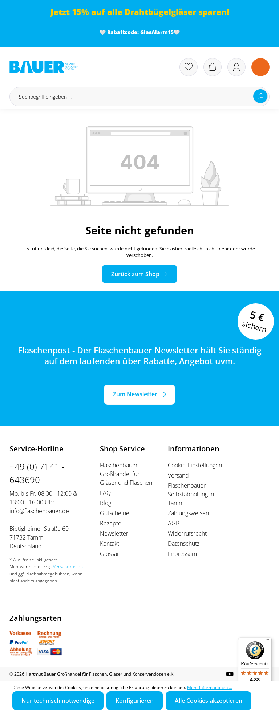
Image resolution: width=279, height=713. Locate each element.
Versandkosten (68, 567)
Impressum (182, 554)
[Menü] (260, 67)
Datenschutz (183, 544)
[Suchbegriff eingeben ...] (139, 96)
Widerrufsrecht (187, 533)
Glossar (109, 554)
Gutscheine (114, 513)
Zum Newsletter (135, 394)
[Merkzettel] (188, 67)
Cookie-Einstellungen (195, 465)
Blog (105, 503)
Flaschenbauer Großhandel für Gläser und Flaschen (126, 474)
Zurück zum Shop (135, 274)
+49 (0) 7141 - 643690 (37, 472)
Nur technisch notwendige (57, 701)
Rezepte (110, 523)
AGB (173, 523)
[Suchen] (260, 96)
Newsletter (114, 533)
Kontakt (109, 544)
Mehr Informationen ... (209, 687)
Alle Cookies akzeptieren (208, 701)
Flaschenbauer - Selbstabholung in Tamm (191, 494)
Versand (178, 475)
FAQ (105, 493)
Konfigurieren (135, 701)
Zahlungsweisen (188, 513)
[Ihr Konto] (236, 67)
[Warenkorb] (212, 67)
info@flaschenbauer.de (39, 511)
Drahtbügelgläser (160, 11)
